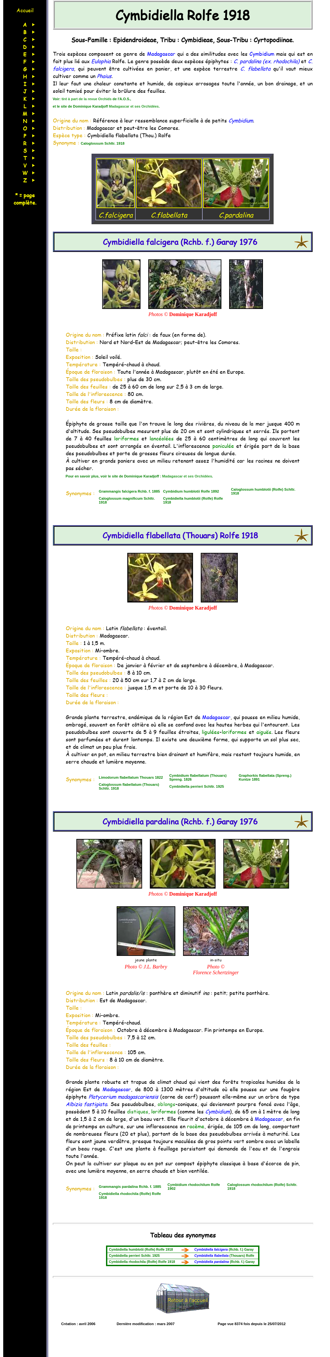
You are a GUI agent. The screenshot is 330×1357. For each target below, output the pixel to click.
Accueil (25, 10)
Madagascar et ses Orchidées (134, 106)
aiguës (264, 732)
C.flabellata (169, 210)
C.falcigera (115, 210)
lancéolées (162, 438)
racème (195, 1126)
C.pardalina (236, 210)
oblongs (166, 1104)
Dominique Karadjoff (193, 314)
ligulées (210, 732)
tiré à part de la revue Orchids (87, 99)
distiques (137, 1111)
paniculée (223, 445)
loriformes (126, 438)
